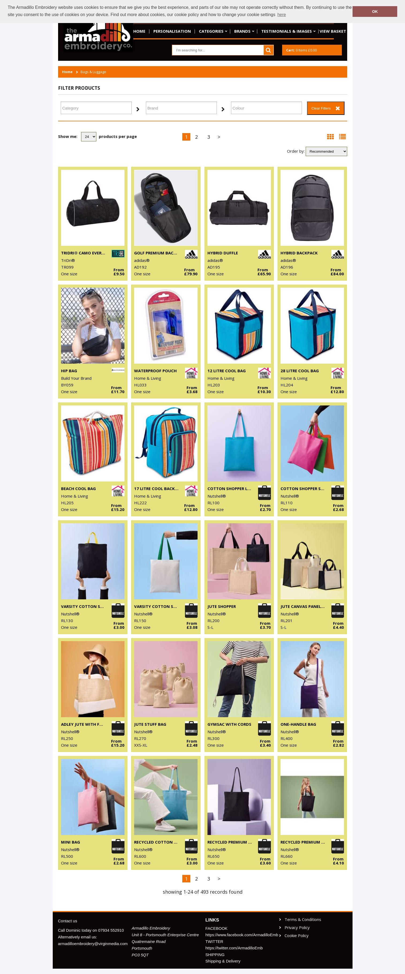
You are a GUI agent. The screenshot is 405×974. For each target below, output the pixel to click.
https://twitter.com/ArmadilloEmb (234, 948)
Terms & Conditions (303, 919)
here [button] (281, 14)
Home (139, 31)
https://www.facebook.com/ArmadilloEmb (239, 934)
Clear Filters (321, 108)
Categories (211, 31)
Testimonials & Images (286, 31)
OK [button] (375, 11)
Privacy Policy (297, 928)
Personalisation (172, 31)
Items (301, 50)
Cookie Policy (297, 936)
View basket (333, 31)
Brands (242, 31)
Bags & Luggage (93, 72)
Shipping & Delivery (222, 961)
